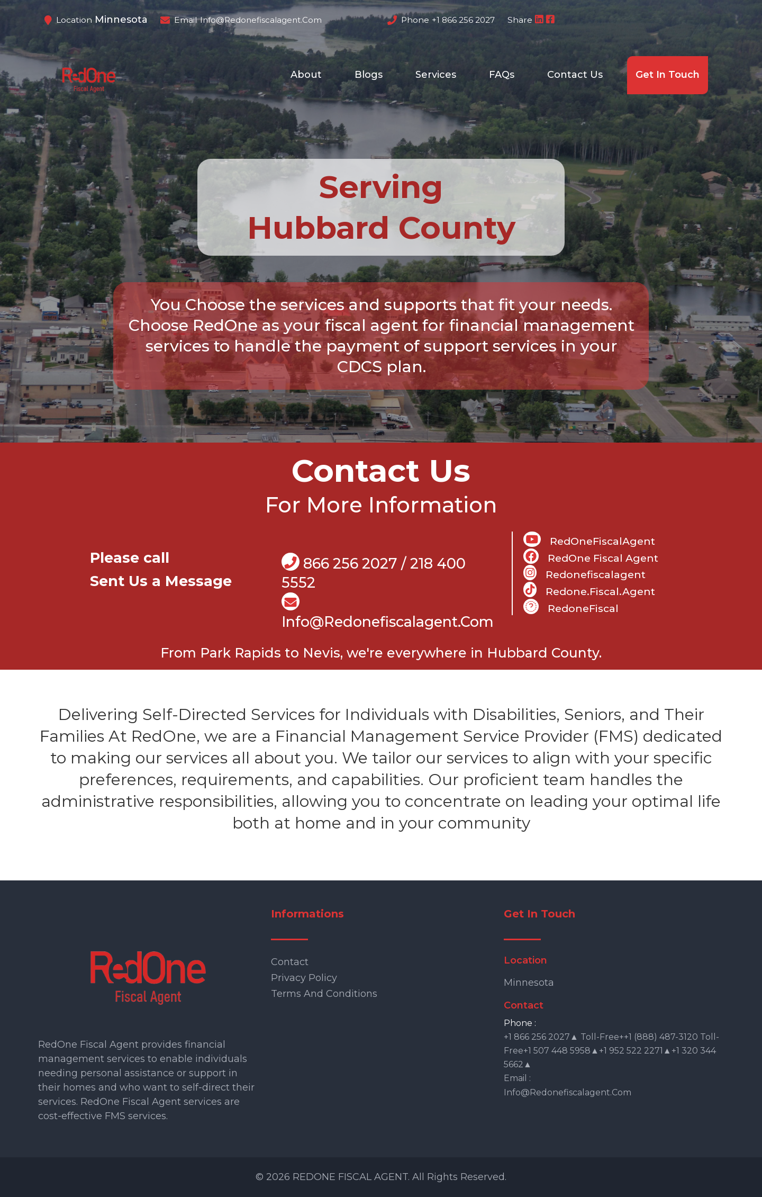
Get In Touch (668, 74)
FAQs (501, 74)
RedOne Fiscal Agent (590, 556)
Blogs (369, 74)
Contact (290, 962)
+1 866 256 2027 (463, 20)
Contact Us (575, 74)
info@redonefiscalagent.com (261, 20)
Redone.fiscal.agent (589, 590)
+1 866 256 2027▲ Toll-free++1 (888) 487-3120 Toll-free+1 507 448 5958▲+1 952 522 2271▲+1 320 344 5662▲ (611, 1050)
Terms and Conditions (324, 994)
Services (435, 74)
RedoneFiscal (571, 607)
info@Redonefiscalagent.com (388, 611)
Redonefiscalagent (584, 573)
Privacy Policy (304, 978)
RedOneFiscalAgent (589, 539)
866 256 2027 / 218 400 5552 (374, 572)
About (306, 74)
